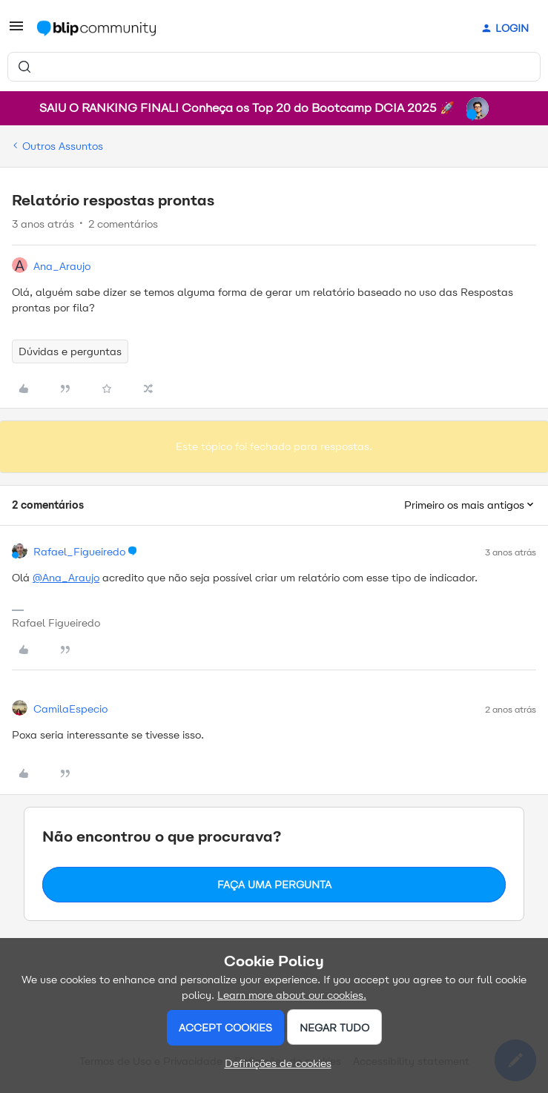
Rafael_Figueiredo (79, 551)
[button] (16, 31)
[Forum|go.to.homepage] (96, 28)
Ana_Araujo (61, 266)
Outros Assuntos (62, 146)
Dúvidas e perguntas (70, 351)
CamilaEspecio (70, 709)
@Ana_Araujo (66, 577)
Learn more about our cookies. (291, 995)
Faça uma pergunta (274, 884)
